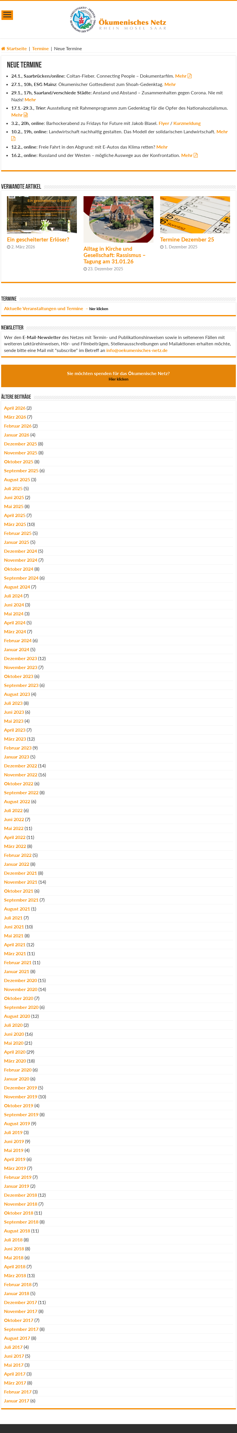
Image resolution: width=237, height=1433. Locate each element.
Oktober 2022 (18, 783)
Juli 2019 (13, 1132)
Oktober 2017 (18, 1320)
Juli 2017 (13, 1347)
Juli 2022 (13, 810)
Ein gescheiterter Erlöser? (38, 239)
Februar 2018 (18, 1284)
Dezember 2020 (20, 980)
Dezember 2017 (20, 1302)
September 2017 (21, 1329)
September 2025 (21, 470)
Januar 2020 (16, 1078)
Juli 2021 (13, 917)
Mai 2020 (13, 1043)
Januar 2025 (16, 542)
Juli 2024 (13, 595)
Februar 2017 (18, 1391)
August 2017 (17, 1338)
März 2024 (15, 631)
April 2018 (14, 1266)
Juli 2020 (13, 1025)
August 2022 (17, 801)
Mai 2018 (13, 1257)
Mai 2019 (13, 1150)
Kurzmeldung (187, 123)
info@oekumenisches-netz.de (137, 350)
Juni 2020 (14, 1034)
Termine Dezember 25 (187, 239)
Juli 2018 (13, 1239)
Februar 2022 (18, 855)
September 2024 (21, 577)
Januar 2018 (16, 1293)
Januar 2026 (16, 434)
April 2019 (14, 1159)
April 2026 (14, 408)
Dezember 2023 (20, 658)
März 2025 (15, 524)
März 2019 (15, 1168)
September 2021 (21, 899)
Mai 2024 (13, 613)
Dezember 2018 (20, 1195)
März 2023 (15, 738)
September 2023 (21, 685)
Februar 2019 (18, 1177)
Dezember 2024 (20, 551)
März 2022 (15, 846)
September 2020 (21, 1007)
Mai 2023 (13, 721)
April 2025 (14, 515)
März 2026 (15, 416)
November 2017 (20, 1311)
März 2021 (15, 953)
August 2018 (17, 1230)
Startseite (14, 48)
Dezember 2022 (20, 765)
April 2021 (14, 944)
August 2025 (17, 479)
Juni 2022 (14, 819)
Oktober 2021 (18, 890)
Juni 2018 (14, 1248)
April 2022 (14, 837)
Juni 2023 (14, 712)
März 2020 (15, 1060)
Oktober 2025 (18, 461)
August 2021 (17, 908)
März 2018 (15, 1275)
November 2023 (20, 667)
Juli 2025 (13, 488)
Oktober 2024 (18, 569)
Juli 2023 (13, 703)
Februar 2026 (18, 425)
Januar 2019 (16, 1186)
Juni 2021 (14, 926)
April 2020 (14, 1051)
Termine (40, 48)
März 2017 (15, 1382)
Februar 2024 (18, 640)
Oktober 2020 (18, 998)
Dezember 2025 (20, 443)
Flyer (164, 123)
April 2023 (14, 730)
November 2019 (20, 1096)
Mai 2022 (13, 828)
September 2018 (21, 1221)
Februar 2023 (18, 747)
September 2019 (21, 1114)
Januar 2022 (16, 864)
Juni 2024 (14, 604)
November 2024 (20, 560)
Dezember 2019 (20, 1087)
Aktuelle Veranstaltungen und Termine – (56, 308)
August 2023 (17, 694)
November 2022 (20, 774)
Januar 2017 (16, 1400)
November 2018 (20, 1204)
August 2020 (17, 1016)
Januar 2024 (16, 649)
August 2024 (17, 586)
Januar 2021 (16, 971)
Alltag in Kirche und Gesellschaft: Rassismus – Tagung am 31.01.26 (115, 255)
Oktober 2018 (18, 1212)
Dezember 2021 (20, 873)
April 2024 (14, 622)
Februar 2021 (18, 962)
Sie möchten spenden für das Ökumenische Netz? (118, 375)
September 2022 (21, 792)
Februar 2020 (18, 1069)
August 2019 (17, 1123)
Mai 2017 (13, 1365)
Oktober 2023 (18, 676)
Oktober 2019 (18, 1105)
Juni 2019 (14, 1141)
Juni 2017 (14, 1356)
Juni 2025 (14, 497)
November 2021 (20, 882)
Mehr (180, 75)
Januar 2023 (16, 756)
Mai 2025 (13, 506)
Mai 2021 (13, 935)
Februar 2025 (18, 533)
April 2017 (14, 1373)
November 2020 (20, 989)
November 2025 (20, 452)
